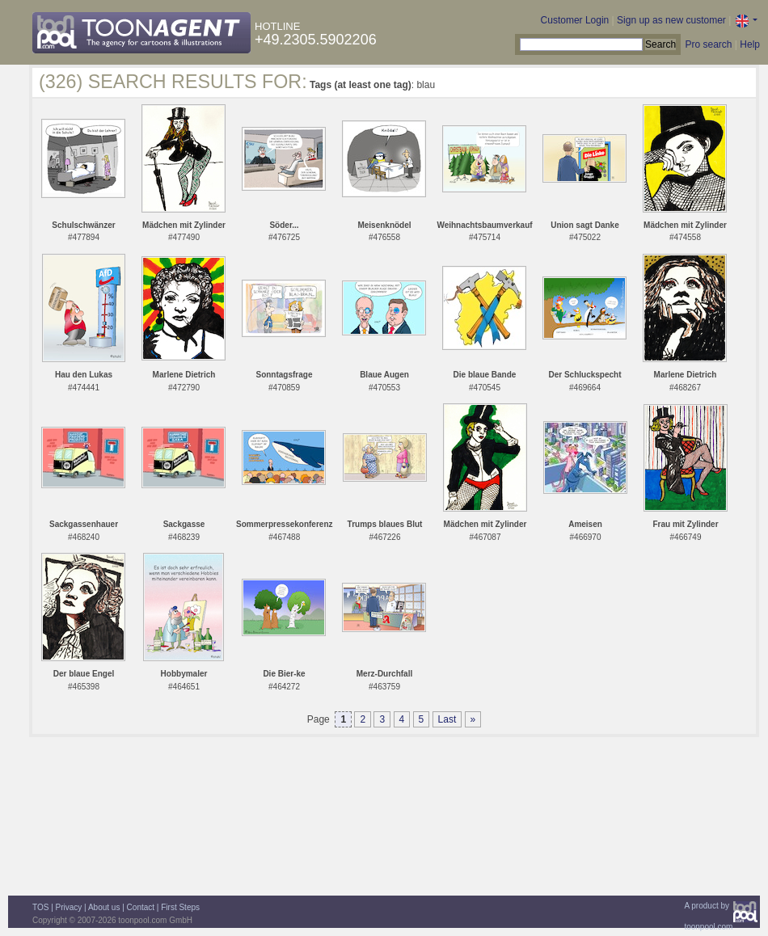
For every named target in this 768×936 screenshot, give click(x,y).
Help (750, 44)
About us (104, 907)
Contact (140, 907)
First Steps (180, 907)
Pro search (708, 44)
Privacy (69, 907)
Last (447, 719)
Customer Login (575, 20)
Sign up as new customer (671, 20)
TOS (40, 907)
